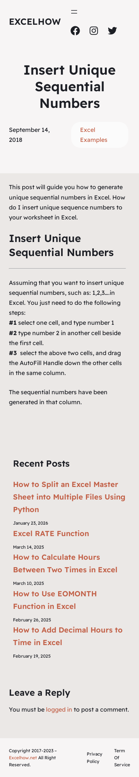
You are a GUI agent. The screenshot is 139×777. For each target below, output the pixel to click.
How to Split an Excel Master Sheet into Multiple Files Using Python (69, 497)
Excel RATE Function (51, 533)
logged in (59, 709)
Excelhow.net (23, 757)
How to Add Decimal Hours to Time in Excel (68, 636)
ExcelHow (35, 21)
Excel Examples (93, 134)
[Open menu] (74, 11)
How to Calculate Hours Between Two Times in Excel (65, 563)
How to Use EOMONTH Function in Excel (55, 600)
